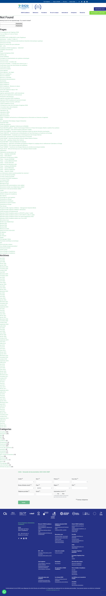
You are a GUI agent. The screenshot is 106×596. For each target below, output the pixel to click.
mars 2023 (3, 287)
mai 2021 (2, 310)
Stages (2, 237)
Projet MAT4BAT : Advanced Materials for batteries (13, 141)
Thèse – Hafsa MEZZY (6, 155)
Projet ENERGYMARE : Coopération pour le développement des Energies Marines (21, 135)
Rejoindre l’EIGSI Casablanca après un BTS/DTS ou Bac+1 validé (16, 213)
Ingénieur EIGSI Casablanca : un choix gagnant (79, 529)
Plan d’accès (3, 206)
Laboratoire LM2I (4, 114)
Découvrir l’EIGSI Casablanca (44, 524)
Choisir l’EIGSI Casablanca (78, 524)
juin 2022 (2, 293)
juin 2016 (2, 394)
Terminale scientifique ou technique (9, 241)
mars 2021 (3, 314)
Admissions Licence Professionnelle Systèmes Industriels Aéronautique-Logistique (21, 41)
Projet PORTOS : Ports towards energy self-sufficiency (14, 145)
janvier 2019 (3, 354)
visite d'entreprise (4, 465)
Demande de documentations (7, 79)
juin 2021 (2, 308)
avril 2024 (2, 281)
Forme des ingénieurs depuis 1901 (9, 89)
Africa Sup (65, 1)
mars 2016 (3, 399)
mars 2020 (3, 333)
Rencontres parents (59, 540)
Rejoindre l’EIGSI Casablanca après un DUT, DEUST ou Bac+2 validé (17, 215)
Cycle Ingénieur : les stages (7, 72)
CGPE (1, 51)
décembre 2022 (4, 291)
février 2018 (3, 371)
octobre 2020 (3, 322)
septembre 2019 (4, 340)
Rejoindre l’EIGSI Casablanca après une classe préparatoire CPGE (17, 216)
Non (63, 493)
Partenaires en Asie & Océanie (8, 202)
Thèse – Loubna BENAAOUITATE (8, 161)
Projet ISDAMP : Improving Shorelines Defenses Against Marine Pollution (18, 138)
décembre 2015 (4, 402)
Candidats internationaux (6, 49)
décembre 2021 (4, 301)
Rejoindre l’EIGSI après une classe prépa (78, 547)
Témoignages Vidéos (5, 239)
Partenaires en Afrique (6, 199)
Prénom (56, 479)
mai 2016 (2, 395)
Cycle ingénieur (4, 70)
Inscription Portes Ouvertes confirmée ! (10, 102)
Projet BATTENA (4, 122)
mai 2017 (2, 383)
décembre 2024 (4, 274)
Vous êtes (75, 479)
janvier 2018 (3, 373)
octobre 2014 (3, 416)
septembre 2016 (4, 390)
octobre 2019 (3, 338)
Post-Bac (74, 534)
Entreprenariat (3, 442)
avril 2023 (2, 286)
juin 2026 (2, 258)
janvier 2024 (3, 284)
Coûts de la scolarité (5, 68)
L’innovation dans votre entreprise (8, 107)
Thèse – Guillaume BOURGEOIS (8, 166)
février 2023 (3, 289)
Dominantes (3, 81)
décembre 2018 (4, 355)
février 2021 (3, 315)
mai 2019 (2, 347)
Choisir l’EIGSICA (4, 56)
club (1, 439)
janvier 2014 (3, 427)
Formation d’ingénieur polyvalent (77, 551)
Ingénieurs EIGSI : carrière (60, 530)
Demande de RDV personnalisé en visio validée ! (12, 185)
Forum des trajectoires (6, 447)
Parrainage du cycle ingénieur (7, 197)
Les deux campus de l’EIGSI (7, 176)
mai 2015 (2, 409)
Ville (73, 485)
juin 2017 (2, 381)
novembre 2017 (4, 376)
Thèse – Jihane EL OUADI (6, 171)
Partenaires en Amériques (6, 201)
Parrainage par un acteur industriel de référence (43, 567)
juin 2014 (2, 421)
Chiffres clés (3, 55)
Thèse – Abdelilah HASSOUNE (8, 154)
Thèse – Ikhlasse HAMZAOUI (7, 169)
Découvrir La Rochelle (5, 77)
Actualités (2, 35)
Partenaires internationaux (7, 96)
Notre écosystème (4, 115)
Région (56, 485)
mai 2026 (2, 260)
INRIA (1, 119)
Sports (1, 461)
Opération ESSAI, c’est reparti (61, 536)
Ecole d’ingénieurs (47, 1)
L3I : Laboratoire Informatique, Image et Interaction (13, 121)
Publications (3, 150)
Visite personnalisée (5, 248)
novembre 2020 (4, 321)
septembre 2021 (4, 307)
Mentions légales (4, 181)
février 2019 (3, 352)
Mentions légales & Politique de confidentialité (45, 533)
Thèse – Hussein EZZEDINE (7, 159)
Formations (44, 12)
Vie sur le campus (54, 12)
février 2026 (3, 263)
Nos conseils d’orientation (77, 585)
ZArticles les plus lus (5, 466)
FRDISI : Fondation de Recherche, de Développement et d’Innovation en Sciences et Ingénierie (24, 117)
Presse (2, 456)
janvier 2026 (3, 265)
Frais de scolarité (4, 91)
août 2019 (2, 341)
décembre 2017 (4, 374)
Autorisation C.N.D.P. (60, 491)
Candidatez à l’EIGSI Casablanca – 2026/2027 (12, 48)
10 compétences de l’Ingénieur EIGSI (62, 528)
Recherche (82, 12)
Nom (38, 479)
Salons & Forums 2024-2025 (7, 230)
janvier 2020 (3, 336)
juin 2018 (2, 364)
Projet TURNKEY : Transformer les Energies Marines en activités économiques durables (22, 147)
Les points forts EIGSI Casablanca (9, 178)
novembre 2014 (4, 414)
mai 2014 (2, 423)
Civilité (20, 479)
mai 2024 (2, 279)
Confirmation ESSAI (5, 67)
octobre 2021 (3, 305)
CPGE (73, 544)
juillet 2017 (3, 380)
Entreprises (74, 12)
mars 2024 (3, 282)
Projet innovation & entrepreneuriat (9, 211)
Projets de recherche (5, 124)
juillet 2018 (3, 362)
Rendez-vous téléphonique (7, 221)
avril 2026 (2, 261)
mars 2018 (3, 369)
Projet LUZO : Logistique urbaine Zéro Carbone (12, 140)
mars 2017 (3, 387)
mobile (1, 190)
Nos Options (3, 195)
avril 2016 (2, 397)
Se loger (2, 234)
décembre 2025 (4, 267)
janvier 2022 (3, 300)
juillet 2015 (3, 406)
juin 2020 (2, 327)
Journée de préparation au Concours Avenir (77, 541)
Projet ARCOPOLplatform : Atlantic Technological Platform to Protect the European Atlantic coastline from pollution (29, 128)
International (65, 12)
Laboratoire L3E (4, 110)
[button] (4, 592)
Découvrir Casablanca (5, 74)
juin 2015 (2, 407)
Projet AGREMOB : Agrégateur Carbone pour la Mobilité (14, 126)
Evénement (3, 444)
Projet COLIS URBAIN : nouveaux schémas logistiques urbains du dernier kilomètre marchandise (24, 131)
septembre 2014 (4, 418)
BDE (1, 435)
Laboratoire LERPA (5, 112)
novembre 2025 (4, 268)
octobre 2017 (3, 378)
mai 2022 (2, 294)
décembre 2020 (4, 319)
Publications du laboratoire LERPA (9, 157)
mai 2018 (2, 366)
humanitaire (3, 451)
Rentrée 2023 (3, 223)
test (1, 242)
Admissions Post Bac (5, 42)
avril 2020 (2, 331)
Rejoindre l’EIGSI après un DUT (45, 555)
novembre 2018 (4, 357)
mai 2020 (2, 329)
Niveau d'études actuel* (24, 485)
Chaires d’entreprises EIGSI (7, 53)
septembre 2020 (4, 324)
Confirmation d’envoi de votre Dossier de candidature (13, 65)
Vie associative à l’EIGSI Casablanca (60, 568)
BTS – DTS (3, 46)
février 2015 (3, 413)
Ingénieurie (3, 453)
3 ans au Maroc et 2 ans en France (9, 34)
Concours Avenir (72, 1)
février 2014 (3, 425)
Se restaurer (3, 235)
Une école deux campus (6, 244)
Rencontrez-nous (4, 220)
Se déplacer (3, 232)
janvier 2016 (3, 400)
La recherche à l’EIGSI (5, 108)
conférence (3, 440)
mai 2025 (2, 272)
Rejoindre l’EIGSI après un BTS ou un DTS (45, 553)
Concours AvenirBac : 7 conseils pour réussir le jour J (13, 63)
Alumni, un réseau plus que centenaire (10, 44)
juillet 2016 (3, 392)
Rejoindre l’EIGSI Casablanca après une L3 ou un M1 (13, 218)
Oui (58, 493)
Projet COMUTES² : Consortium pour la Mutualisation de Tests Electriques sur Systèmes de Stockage (26, 133)
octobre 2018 (3, 359)
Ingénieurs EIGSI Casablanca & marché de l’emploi (13, 100)
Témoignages (3, 463)
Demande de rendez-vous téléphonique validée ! (12, 187)
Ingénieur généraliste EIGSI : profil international (12, 93)
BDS (1, 437)
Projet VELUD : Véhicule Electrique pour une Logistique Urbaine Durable (18, 148)
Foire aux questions (5, 88)
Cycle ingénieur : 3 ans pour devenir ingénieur (44, 564)
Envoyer (24, 502)
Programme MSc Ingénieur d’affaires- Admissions (13, 209)
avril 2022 (2, 296)
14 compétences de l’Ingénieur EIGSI (9, 32)
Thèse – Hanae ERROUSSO (7, 168)
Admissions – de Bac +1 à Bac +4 (8, 39)
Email (38, 491)
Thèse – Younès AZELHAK (7, 162)
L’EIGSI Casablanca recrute (7, 103)
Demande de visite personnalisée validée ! (11, 188)
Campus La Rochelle (56, 1)
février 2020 (3, 334)
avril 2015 (2, 411)
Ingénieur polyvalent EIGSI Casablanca (10, 98)
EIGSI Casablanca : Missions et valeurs (10, 86)
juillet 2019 (3, 343)
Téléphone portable (23, 491)
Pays (38, 485)
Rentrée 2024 (3, 225)
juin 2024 (2, 277)
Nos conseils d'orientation (6, 454)
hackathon (2, 449)
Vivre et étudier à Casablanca (7, 251)
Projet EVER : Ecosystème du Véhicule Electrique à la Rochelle (16, 136)
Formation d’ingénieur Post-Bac (78, 556)
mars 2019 (3, 350)
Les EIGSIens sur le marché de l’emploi (79, 578)
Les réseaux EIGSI (4, 180)
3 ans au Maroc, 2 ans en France (8, 192)
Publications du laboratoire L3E (8, 152)
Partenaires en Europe (5, 204)
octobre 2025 (3, 270)
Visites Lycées (3, 249)
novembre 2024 (4, 275)
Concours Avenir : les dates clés (8, 62)
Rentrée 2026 (3, 227)
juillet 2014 (3, 420)
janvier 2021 (3, 317)
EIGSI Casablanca (25, 12)
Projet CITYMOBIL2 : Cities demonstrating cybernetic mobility (16, 129)
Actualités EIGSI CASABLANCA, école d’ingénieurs (13, 37)
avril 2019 (2, 348)
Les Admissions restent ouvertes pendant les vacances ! (14, 173)
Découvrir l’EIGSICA (5, 75)
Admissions (35, 12)
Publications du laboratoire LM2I (8, 164)
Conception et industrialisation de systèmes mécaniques (14, 58)
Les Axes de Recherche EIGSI (7, 175)
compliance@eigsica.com (52, 590)
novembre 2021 (4, 303)
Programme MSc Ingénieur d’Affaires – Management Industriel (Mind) (18, 208)
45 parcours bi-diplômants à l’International (11, 95)
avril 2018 (2, 367)
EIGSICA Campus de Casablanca (8, 194)
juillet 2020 (3, 326)
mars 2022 (3, 298)
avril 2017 (2, 385)
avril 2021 (2, 312)
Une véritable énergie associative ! (9, 246)
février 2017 (3, 388)
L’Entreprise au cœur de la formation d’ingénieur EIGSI (14, 105)
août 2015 (2, 404)
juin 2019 (2, 345)
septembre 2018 (4, 360)
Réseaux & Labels (4, 228)
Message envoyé (4, 183)
